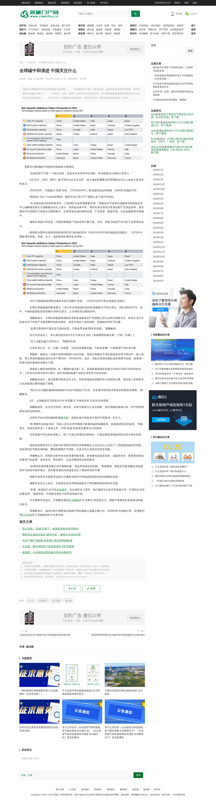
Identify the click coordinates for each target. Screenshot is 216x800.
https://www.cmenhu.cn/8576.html (71, 577)
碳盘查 (99, 29)
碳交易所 (78, 3)
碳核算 (108, 33)
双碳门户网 (59, 794)
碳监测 (81, 33)
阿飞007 (155, 122)
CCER (99, 25)
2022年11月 (159, 252)
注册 (194, 3)
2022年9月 (158, 261)
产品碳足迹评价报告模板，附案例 (169, 99)
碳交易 (81, 25)
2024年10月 (159, 189)
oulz (153, 114)
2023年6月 (158, 218)
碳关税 (65, 417)
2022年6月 (158, 276)
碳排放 (136, 789)
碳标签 (108, 29)
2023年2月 (158, 237)
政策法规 (55, 25)
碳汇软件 (66, 25)
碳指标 (117, 29)
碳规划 (81, 29)
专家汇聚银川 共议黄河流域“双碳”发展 (174, 383)
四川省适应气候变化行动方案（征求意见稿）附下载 (172, 115)
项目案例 (65, 3)
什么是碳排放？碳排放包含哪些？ (171, 466)
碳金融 (22, 33)
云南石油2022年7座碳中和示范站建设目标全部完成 (44, 635)
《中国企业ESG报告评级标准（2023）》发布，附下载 (172, 140)
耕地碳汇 (111, 789)
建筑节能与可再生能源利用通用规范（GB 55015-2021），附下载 (172, 150)
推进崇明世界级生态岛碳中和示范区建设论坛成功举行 (118, 635)
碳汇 (193, 25)
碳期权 (49, 33)
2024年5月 (158, 194)
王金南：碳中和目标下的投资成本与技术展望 (48, 546)
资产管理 (163, 29)
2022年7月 (158, 271)
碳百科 (133, 33)
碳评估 (90, 33)
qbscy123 (156, 147)
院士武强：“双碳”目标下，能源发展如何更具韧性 (50, 528)
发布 (138, 775)
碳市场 (22, 25)
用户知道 (154, 33)
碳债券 (31, 33)
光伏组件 (62, 489)
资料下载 (165, 33)
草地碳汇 (98, 789)
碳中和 (157, 789)
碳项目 (133, 25)
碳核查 (117, 33)
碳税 (193, 29)
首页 (21, 62)
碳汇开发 (60, 789)
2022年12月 (159, 247)
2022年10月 (159, 256)
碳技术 (22, 29)
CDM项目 (143, 25)
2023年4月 (158, 227)
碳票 (107, 25)
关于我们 (104, 3)
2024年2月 (158, 203)
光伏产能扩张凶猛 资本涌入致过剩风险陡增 (47, 540)
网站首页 (26, 3)
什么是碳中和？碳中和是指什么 (170, 471)
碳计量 (99, 33)
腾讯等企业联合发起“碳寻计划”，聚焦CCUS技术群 (51, 534)
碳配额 (90, 25)
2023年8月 (158, 208)
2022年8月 (158, 266)
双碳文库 (52, 3)
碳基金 (40, 33)
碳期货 (58, 33)
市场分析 (32, 25)
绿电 (120, 25)
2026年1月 (158, 170)
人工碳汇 (73, 789)
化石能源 (74, 500)
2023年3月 (158, 232)
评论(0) (83, 79)
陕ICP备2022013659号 (85, 794)
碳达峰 (22, 79)
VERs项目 (156, 25)
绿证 (113, 25)
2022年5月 (158, 281)
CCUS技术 (33, 29)
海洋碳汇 (85, 789)
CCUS (25, 514)
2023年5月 (158, 223)
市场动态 (43, 25)
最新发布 (39, 3)
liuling (154, 138)
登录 (186, 3)
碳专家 (142, 29)
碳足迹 (90, 29)
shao (154, 130)
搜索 (153, 45)
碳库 (193, 33)
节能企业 (152, 29)
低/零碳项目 (169, 25)
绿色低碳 (45, 29)
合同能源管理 (176, 29)
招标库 (180, 25)
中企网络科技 (178, 794)
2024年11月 (159, 184)
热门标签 (91, 3)
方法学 (67, 29)
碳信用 (67, 33)
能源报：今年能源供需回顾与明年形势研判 (47, 552)
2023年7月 (158, 213)
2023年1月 (158, 242)
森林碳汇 (124, 789)
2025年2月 (158, 179)
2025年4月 (158, 174)
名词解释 (143, 33)
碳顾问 (133, 29)
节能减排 (56, 29)
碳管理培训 (177, 33)
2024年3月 (158, 198)
